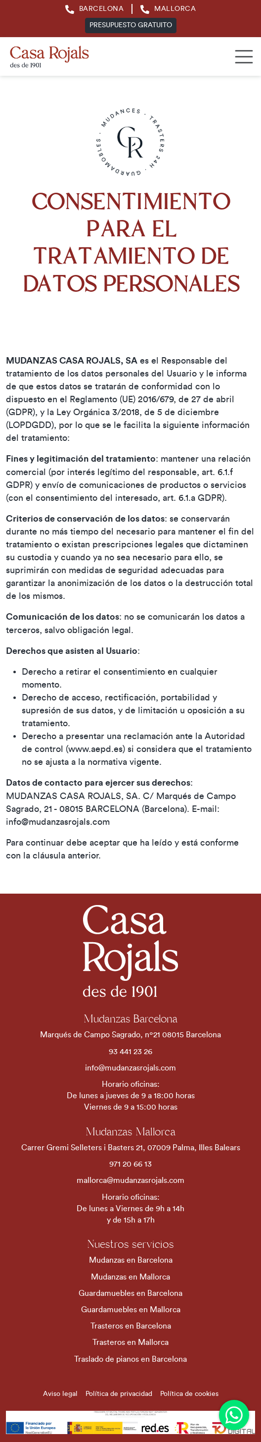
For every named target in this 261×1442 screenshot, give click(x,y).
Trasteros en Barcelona (130, 1326)
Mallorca (168, 8)
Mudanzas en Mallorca (130, 1277)
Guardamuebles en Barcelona (130, 1293)
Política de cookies (189, 1393)
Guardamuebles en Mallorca (130, 1310)
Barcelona (94, 8)
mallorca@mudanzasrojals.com (130, 1180)
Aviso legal (60, 1393)
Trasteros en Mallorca (130, 1342)
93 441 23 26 (130, 1052)
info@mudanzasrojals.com (130, 1068)
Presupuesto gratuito (130, 25)
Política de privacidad (119, 1393)
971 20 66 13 (130, 1164)
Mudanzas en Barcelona (131, 1260)
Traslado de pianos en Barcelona (130, 1359)
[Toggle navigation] (241, 57)
